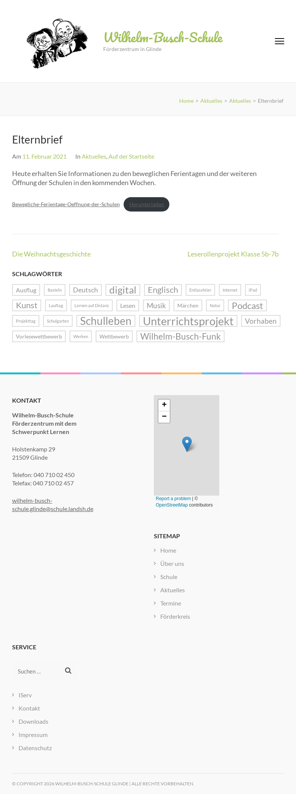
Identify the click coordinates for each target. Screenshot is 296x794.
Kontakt (29, 708)
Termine (170, 603)
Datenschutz (35, 747)
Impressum (33, 734)
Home (168, 550)
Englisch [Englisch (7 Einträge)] (163, 290)
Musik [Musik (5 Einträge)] (156, 305)
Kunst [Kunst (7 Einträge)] (26, 305)
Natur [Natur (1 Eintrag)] (215, 305)
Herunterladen (146, 204)
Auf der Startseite (131, 156)
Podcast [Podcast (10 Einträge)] (247, 305)
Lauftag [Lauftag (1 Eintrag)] (56, 305)
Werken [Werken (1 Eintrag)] (80, 336)
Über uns (172, 563)
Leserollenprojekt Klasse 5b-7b (233, 254)
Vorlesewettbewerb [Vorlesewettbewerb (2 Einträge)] (39, 336)
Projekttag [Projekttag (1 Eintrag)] (26, 320)
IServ (25, 694)
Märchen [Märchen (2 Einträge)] (187, 305)
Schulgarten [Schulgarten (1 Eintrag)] (58, 320)
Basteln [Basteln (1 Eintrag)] (55, 289)
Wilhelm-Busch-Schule (162, 37)
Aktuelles (94, 156)
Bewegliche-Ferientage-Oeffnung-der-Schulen (66, 204)
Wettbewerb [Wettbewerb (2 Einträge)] (114, 336)
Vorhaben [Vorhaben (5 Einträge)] (261, 321)
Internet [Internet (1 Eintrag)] (230, 289)
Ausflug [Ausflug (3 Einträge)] (26, 290)
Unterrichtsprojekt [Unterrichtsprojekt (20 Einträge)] (188, 321)
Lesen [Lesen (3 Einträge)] (127, 305)
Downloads (33, 721)
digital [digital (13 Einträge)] (122, 290)
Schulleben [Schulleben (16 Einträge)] (106, 321)
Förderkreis (175, 616)
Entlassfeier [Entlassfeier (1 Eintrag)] (200, 289)
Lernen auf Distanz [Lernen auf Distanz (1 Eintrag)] (91, 305)
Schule (168, 576)
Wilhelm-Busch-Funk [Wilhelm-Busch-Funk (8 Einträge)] (180, 336)
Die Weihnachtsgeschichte (51, 254)
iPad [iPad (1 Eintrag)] (253, 289)
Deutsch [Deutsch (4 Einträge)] (85, 290)
